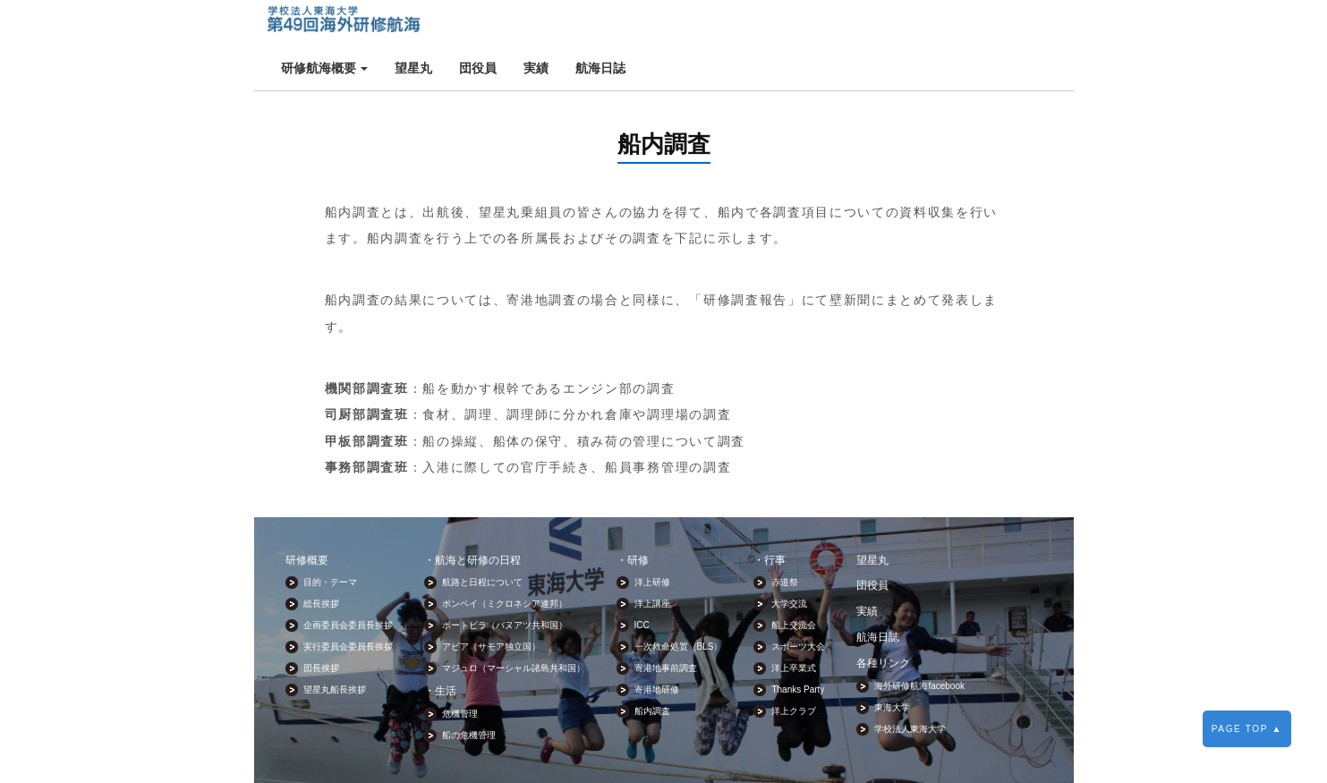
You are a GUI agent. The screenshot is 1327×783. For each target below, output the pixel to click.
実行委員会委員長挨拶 (348, 603)
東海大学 (892, 663)
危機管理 (460, 670)
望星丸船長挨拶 (334, 646)
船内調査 (652, 667)
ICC (642, 581)
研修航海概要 (505, 23)
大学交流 (789, 560)
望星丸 (593, 23)
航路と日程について (482, 538)
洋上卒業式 (793, 624)
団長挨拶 (321, 624)
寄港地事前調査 (665, 624)
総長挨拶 (321, 560)
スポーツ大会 (798, 603)
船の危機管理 (469, 691)
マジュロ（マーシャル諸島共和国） (513, 624)
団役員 (657, 23)
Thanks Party (797, 646)
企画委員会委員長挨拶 (348, 581)
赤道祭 (784, 538)
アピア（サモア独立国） (491, 603)
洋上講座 (652, 560)
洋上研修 (652, 538)
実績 (715, 23)
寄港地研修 (656, 646)
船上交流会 (793, 581)
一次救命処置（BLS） (678, 603)
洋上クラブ (793, 667)
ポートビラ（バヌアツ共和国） (504, 581)
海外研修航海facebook (919, 641)
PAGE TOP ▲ (1247, 729)
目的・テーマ (330, 538)
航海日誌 (780, 23)
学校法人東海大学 (910, 684)
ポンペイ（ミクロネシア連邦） (504, 560)
